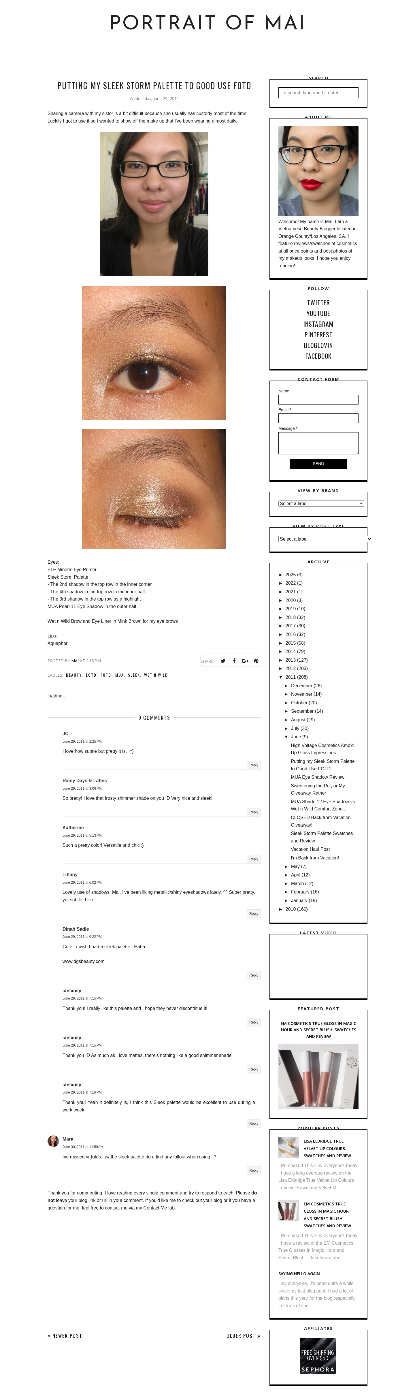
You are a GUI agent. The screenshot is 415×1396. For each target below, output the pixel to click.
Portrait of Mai (207, 24)
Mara (68, 1139)
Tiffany (70, 874)
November (301, 694)
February (300, 891)
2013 (291, 660)
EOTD (91, 675)
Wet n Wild (156, 675)
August (298, 719)
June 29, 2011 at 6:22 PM (82, 937)
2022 (291, 583)
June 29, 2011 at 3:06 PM (82, 789)
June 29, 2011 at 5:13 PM (82, 836)
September (302, 711)
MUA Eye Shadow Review (317, 777)
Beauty (74, 675)
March (297, 883)
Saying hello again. (299, 1273)
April (295, 874)
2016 (291, 634)
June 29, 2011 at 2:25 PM (82, 742)
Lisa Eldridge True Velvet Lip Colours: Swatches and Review (327, 1148)
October (299, 702)
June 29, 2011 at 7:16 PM (82, 1092)
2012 (291, 668)
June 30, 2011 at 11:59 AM (83, 1147)
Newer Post (67, 1335)
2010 (291, 909)
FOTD (106, 675)
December (301, 685)
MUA (119, 675)
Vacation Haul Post (310, 849)
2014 (291, 651)
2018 (291, 617)
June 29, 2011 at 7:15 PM (82, 998)
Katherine (73, 827)
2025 (291, 574)
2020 (291, 600)
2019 (291, 608)
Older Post (241, 1335)
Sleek (134, 675)
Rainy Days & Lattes (85, 780)
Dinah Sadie (76, 929)
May (295, 866)
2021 (291, 591)
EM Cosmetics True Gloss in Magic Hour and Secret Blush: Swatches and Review (318, 1030)
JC (65, 733)
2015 (291, 643)
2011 (291, 677)
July (295, 728)
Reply (253, 765)
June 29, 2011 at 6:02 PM (82, 883)
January (299, 900)
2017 (291, 625)
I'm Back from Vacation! (315, 857)
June (296, 736)
